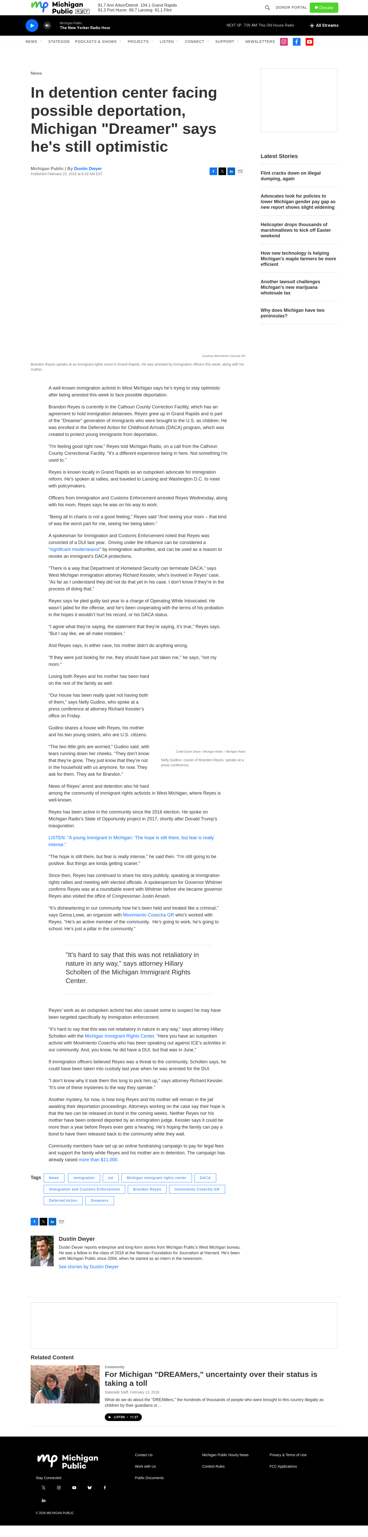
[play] (32, 37)
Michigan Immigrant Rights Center (119, 1047)
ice (110, 1189)
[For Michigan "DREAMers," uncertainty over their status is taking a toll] (65, 1396)
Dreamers (99, 1212)
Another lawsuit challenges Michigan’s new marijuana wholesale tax (290, 299)
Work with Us (145, 1478)
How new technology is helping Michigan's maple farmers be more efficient (298, 270)
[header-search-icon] (270, 13)
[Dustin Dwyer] (42, 1262)
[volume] (47, 37)
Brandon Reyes (147, 1201)
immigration (84, 1189)
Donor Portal (293, 13)
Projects (138, 53)
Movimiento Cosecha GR (149, 926)
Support (224, 53)
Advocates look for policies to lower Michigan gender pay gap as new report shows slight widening (298, 213)
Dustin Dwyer (88, 180)
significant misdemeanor (75, 560)
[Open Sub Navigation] (41, 53)
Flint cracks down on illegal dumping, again (291, 187)
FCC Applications (283, 1478)
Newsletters (260, 53)
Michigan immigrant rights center (157, 1189)
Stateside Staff (116, 1404)
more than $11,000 (98, 1171)
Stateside (59, 53)
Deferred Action (63, 1212)
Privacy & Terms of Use (288, 1466)
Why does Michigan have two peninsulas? (293, 324)
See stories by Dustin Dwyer (89, 1278)
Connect (194, 53)
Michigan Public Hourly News (225, 1466)
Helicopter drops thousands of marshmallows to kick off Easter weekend (296, 242)
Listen (167, 53)
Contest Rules (213, 1478)
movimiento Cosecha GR (197, 1201)
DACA (205, 1189)
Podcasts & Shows (96, 53)
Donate (329, 13)
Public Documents (149, 1489)
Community (114, 1378)
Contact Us (144, 1466)
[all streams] (324, 37)
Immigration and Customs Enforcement (84, 1201)
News (31, 53)
